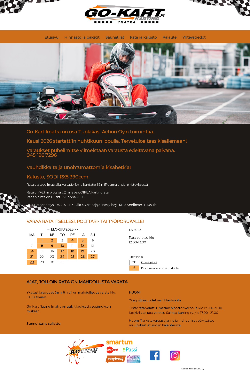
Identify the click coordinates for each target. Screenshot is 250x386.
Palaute (169, 37)
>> (76, 229)
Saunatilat (114, 37)
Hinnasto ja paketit (81, 37)
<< (48, 229)
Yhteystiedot (194, 37)
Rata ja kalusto (143, 37)
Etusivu (51, 37)
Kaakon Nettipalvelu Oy (192, 369)
